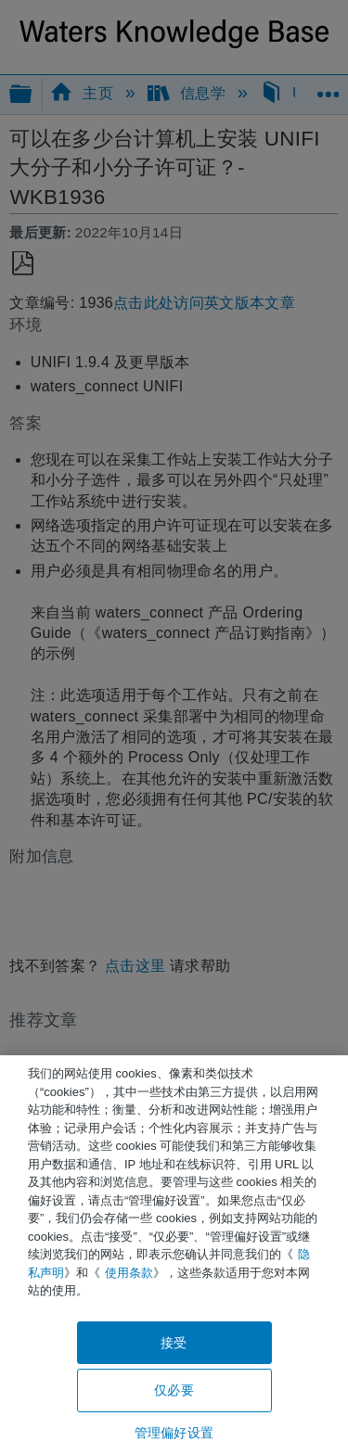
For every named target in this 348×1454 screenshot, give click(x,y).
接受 (174, 1342)
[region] (174, 1254)
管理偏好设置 (174, 1432)
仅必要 (173, 1390)
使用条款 (129, 1273)
